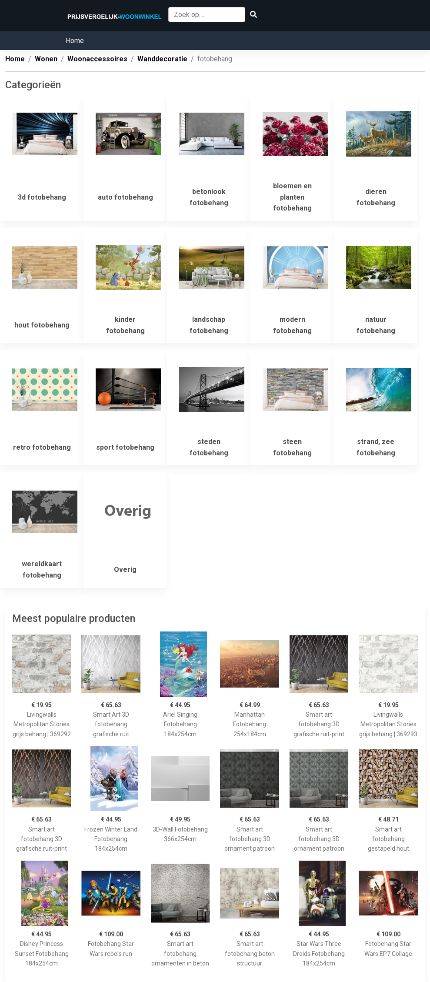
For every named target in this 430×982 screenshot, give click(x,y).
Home (75, 41)
